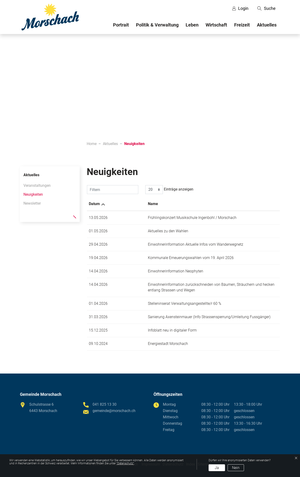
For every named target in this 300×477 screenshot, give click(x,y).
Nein (236, 468)
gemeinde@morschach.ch (114, 410)
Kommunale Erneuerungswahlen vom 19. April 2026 (154, 258)
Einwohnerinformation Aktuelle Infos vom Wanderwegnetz (159, 244)
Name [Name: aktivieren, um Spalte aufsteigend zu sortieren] (116, 204)
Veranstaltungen (37, 185)
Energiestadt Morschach (131, 343)
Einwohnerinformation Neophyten (139, 271)
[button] (266, 8)
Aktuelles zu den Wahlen (131, 231)
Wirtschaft (216, 25)
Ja (217, 468)
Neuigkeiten (33, 195)
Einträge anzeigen (169, 189)
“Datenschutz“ (125, 463)
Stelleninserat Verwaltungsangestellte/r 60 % (148, 303)
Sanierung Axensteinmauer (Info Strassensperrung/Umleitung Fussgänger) (172, 317)
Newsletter (32, 203)
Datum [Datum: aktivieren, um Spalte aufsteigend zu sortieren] (94, 204)
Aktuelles (267, 25)
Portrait (121, 25)
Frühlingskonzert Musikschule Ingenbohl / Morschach (155, 217)
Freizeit (242, 25)
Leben (192, 25)
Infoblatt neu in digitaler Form (135, 330)
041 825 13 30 (104, 404)
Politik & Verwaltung (157, 25)
